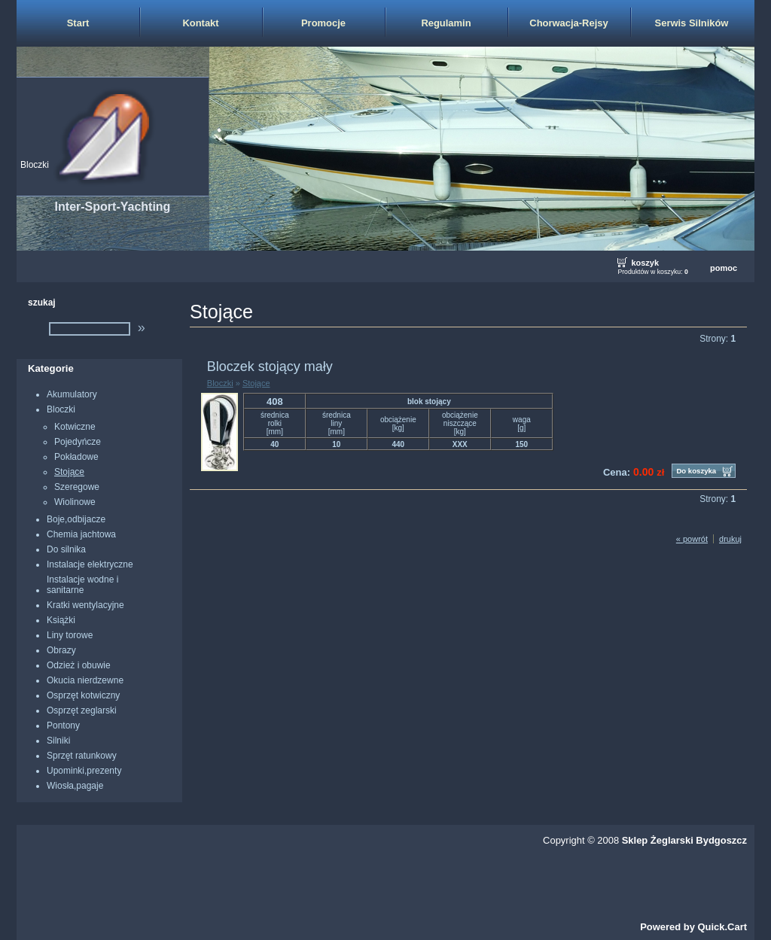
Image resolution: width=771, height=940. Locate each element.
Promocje (323, 23)
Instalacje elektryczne (90, 564)
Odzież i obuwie (79, 665)
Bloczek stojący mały (270, 366)
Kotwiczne (75, 426)
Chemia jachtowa (81, 534)
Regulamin (446, 23)
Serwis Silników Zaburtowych (692, 31)
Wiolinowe (75, 502)
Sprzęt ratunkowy (82, 755)
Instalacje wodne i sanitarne (82, 584)
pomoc (723, 267)
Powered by (693, 926)
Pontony (63, 725)
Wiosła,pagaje (75, 785)
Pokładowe (76, 457)
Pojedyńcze (77, 442)
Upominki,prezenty (84, 770)
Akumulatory (72, 394)
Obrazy (61, 650)
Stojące (69, 472)
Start (78, 23)
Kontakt (200, 23)
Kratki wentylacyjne (85, 605)
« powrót (692, 538)
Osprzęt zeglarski (82, 710)
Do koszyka (696, 471)
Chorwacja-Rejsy (568, 23)
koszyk (645, 262)
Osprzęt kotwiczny (83, 695)
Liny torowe (70, 635)
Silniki (58, 740)
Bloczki (34, 165)
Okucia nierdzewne (85, 680)
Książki (61, 620)
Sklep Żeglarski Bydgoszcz (684, 840)
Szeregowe (76, 487)
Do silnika (66, 549)
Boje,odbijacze (76, 519)
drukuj (730, 538)
